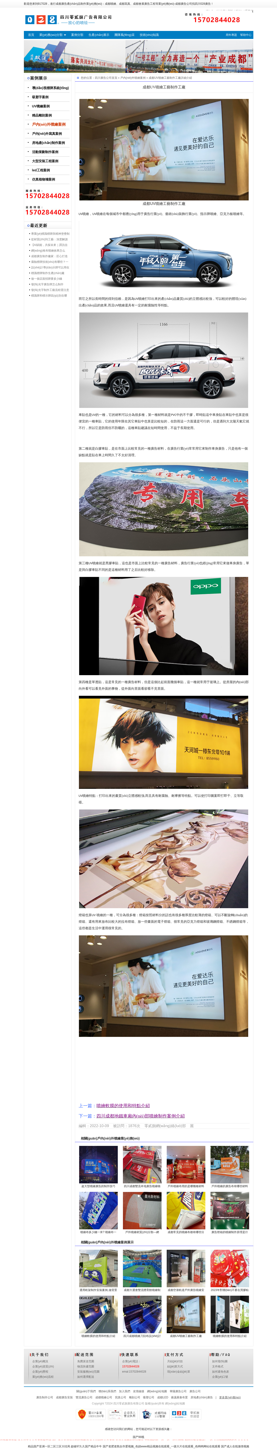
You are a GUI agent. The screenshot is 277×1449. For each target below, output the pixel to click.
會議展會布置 (179, 1397)
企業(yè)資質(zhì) (43, 1366)
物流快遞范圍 (85, 1366)
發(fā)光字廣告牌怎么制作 (47, 284)
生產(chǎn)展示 (99, 35)
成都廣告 (61, 3)
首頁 (31, 35)
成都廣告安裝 (64, 1397)
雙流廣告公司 (84, 1397)
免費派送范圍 (85, 1361)
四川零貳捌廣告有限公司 (128, 1403)
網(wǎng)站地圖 (157, 1391)
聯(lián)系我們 (107, 1391)
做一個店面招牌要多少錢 (46, 278)
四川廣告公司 (103, 77)
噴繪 (85, 214)
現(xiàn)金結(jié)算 (178, 1371)
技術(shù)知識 (149, 35)
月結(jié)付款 (175, 1361)
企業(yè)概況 (40, 1361)
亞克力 (225, 214)
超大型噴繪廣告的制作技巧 (98, 1186)
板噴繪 (235, 214)
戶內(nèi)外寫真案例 (47, 133)
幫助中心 (245, 35)
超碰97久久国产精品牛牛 (86, 1446)
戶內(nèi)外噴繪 (109, 1138)
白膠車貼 (101, 448)
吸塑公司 (148, 1397)
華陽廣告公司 (178, 1391)
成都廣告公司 (183, 3)
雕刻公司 (134, 1397)
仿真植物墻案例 (43, 179)
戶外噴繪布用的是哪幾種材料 (186, 1186)
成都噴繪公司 (103, 1397)
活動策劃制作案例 (45, 152)
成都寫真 (124, 3)
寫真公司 (120, 1397)
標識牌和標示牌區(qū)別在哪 (49, 295)
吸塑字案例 (40, 97)
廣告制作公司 (44, 1397)
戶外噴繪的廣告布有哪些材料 (229, 1186)
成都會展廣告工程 (144, 3)
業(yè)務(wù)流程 (43, 1376)
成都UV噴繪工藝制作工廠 (165, 77)
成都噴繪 (110, 3)
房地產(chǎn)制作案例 (48, 143)
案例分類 (77, 35)
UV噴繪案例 (41, 106)
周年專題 (231, 35)
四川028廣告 (203, 3)
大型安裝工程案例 (45, 161)
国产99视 (138, 1437)
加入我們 (124, 1391)
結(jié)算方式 (175, 1366)
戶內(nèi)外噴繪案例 (49, 124)
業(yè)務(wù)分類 (51, 35)
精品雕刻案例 (42, 115)
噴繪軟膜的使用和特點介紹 (98, 1336)
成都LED (162, 1397)
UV (81, 214)
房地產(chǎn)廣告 (202, 1397)
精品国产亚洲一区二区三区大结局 (49, 1446)
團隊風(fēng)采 (124, 35)
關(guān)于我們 (86, 1391)
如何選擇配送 (85, 1376)
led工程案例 (41, 170)
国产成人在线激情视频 (235, 1446)
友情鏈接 (138, 1391)
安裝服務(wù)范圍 (88, 1371)
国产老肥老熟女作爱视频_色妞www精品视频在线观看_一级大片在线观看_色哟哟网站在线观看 (161, 1446)
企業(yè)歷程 (40, 1371)
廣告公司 (195, 1391)
